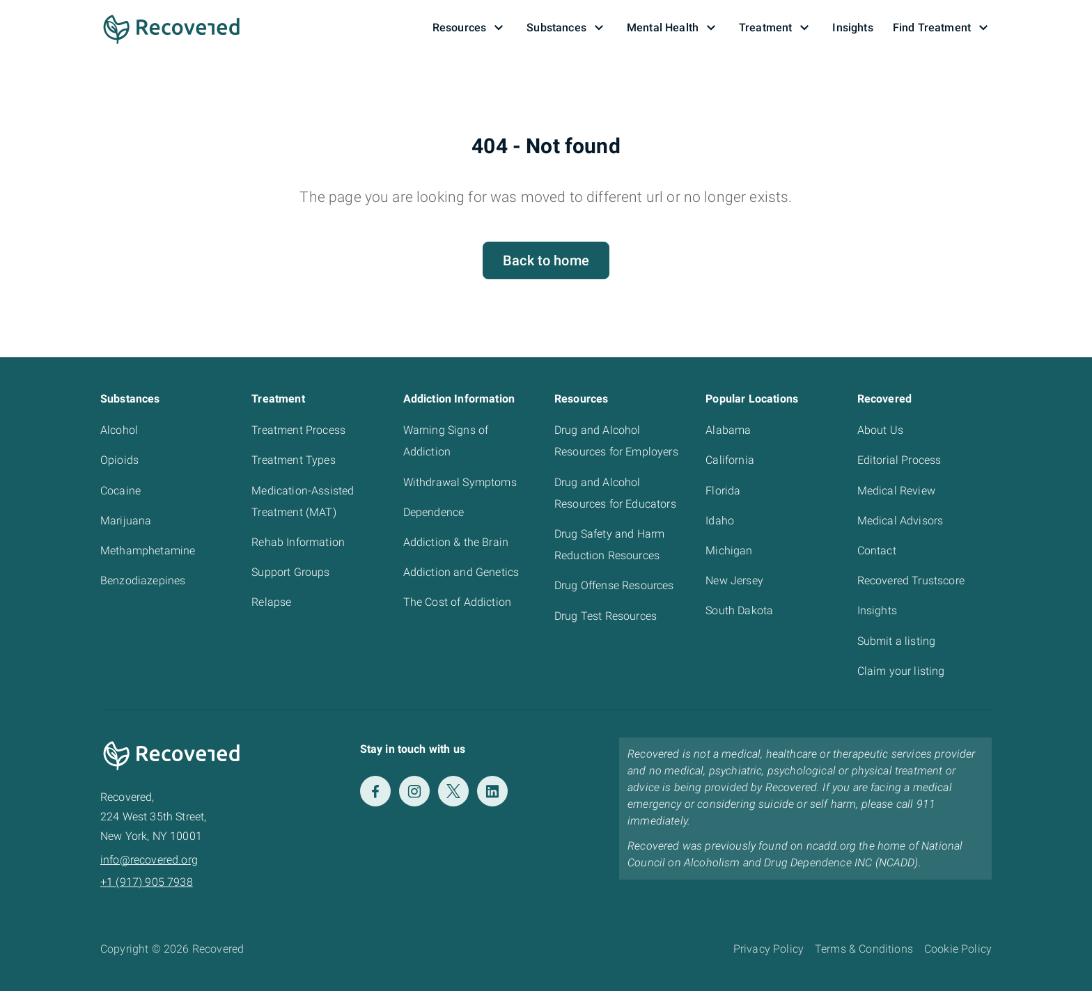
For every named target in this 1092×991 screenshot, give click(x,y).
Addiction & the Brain (455, 542)
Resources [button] (469, 27)
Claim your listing (901, 671)
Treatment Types (293, 460)
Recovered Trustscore (911, 580)
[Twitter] (453, 791)
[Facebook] (375, 791)
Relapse (271, 602)
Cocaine (120, 490)
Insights (877, 610)
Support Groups (290, 572)
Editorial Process (899, 460)
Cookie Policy (958, 948)
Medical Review (896, 490)
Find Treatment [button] (942, 27)
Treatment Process (298, 430)
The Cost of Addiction (457, 602)
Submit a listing (896, 641)
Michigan (728, 550)
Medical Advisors (900, 520)
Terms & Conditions (864, 948)
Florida (722, 490)
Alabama (728, 430)
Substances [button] (566, 27)
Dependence (434, 512)
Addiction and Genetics (461, 572)
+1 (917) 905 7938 (146, 882)
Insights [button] (852, 27)
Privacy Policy (768, 948)
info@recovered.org (149, 859)
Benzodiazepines (142, 580)
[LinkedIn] (492, 791)
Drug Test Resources (605, 616)
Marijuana (125, 520)
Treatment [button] (776, 27)
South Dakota (739, 610)
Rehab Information (298, 542)
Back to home (546, 260)
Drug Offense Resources (614, 585)
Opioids (119, 460)
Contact (876, 550)
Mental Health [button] (673, 27)
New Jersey (734, 580)
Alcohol (119, 430)
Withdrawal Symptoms (460, 482)
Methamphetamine (147, 550)
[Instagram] (414, 791)
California (729, 460)
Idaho (719, 520)
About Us (880, 430)
